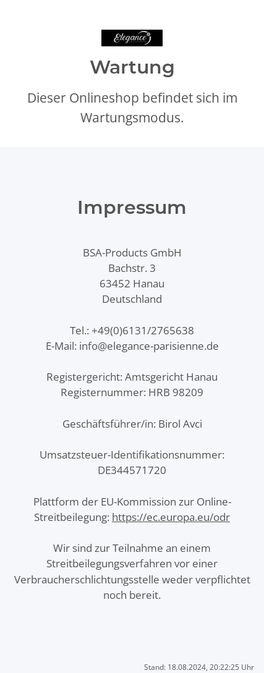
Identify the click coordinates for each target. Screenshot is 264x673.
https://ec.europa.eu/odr (171, 517)
